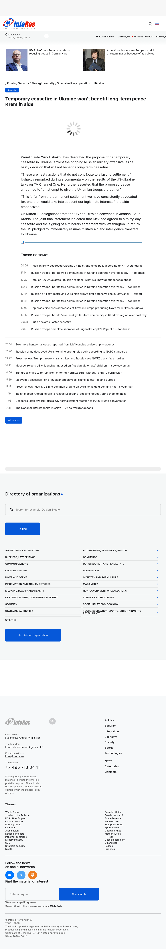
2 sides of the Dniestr (17, 815)
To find (22, 528)
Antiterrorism (112, 821)
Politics (109, 720)
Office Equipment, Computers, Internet (31, 597)
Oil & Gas (10, 827)
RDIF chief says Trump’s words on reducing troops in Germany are (49, 52)
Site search (79, 894)
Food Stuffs (91, 570)
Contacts (111, 772)
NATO (8, 848)
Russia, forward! (114, 815)
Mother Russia (113, 833)
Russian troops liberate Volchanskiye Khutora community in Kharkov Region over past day (89, 315)
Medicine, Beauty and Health (24, 591)
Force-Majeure (113, 818)
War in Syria (12, 812)
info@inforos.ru (14, 756)
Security (23, 83)
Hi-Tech (109, 836)
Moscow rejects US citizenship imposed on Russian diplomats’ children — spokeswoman (72, 365)
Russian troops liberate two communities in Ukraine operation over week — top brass (85, 287)
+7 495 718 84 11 (22, 767)
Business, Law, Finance (20, 557)
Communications (16, 564)
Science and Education (98, 597)
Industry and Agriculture (100, 577)
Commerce (90, 557)
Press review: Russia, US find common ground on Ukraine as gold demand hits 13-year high (74, 386)
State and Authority (19, 611)
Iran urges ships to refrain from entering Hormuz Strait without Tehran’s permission (68, 372)
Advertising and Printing (22, 550)
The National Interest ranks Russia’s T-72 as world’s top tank (54, 408)
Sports (109, 747)
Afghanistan (12, 830)
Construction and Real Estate (103, 564)
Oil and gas (111, 842)
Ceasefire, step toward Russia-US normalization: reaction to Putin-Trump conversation (71, 400)
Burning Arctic (13, 824)
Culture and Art (16, 570)
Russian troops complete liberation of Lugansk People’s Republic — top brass (80, 329)
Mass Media (90, 584)
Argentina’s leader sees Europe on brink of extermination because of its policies (131, 52)
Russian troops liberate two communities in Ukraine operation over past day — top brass (88, 272)
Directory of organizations (32, 494)
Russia (11, 83)
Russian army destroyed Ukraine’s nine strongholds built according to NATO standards (86, 265)
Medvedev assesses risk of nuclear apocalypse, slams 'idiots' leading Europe (65, 379)
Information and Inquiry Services (27, 584)
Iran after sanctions (16, 836)
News (108, 761)
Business (110, 848)
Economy (111, 736)
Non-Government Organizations (105, 591)
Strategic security (43, 83)
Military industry (14, 839)
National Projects (14, 833)
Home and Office (16, 577)
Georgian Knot (113, 830)
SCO (7, 842)
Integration (112, 731)
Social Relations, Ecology (100, 604)
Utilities (10, 620)
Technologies (113, 753)
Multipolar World (114, 824)
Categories (112, 766)
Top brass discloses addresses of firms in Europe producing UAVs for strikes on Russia (87, 308)
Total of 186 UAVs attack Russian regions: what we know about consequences (81, 280)
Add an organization (36, 635)
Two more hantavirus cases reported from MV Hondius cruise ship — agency (64, 344)
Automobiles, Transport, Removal (106, 550)
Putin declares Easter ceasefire (51, 322)
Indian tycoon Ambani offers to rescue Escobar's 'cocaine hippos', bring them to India (70, 393)
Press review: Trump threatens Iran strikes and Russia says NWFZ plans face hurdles (70, 358)
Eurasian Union (113, 812)
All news (12, 420)
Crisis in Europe (14, 821)
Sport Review (112, 827)
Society (110, 742)
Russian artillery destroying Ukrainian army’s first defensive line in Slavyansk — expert (86, 294)
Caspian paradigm (115, 839)
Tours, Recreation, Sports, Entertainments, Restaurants (112, 612)
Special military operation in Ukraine (80, 83)
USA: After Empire (15, 818)
